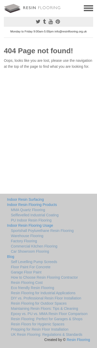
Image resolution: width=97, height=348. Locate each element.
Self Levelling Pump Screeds (34, 262)
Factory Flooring (24, 241)
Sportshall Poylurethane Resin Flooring (42, 231)
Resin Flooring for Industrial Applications (43, 293)
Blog (10, 257)
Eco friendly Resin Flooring (32, 288)
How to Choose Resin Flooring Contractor (44, 277)
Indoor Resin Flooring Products (32, 205)
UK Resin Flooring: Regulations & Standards (46, 334)
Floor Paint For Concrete (30, 267)
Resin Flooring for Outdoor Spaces (39, 303)
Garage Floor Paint (26, 272)
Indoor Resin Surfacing (25, 199)
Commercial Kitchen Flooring (34, 246)
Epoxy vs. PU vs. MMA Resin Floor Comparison (49, 314)
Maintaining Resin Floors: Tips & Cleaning (44, 308)
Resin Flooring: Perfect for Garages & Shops (47, 319)
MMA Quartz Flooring (28, 210)
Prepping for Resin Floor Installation (40, 329)
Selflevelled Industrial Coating (34, 215)
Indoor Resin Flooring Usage (30, 225)
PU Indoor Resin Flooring (31, 220)
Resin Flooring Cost (27, 282)
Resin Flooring (78, 340)
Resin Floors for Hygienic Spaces (37, 324)
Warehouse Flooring (27, 236)
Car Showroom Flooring (30, 251)
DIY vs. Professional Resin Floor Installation (46, 298)
